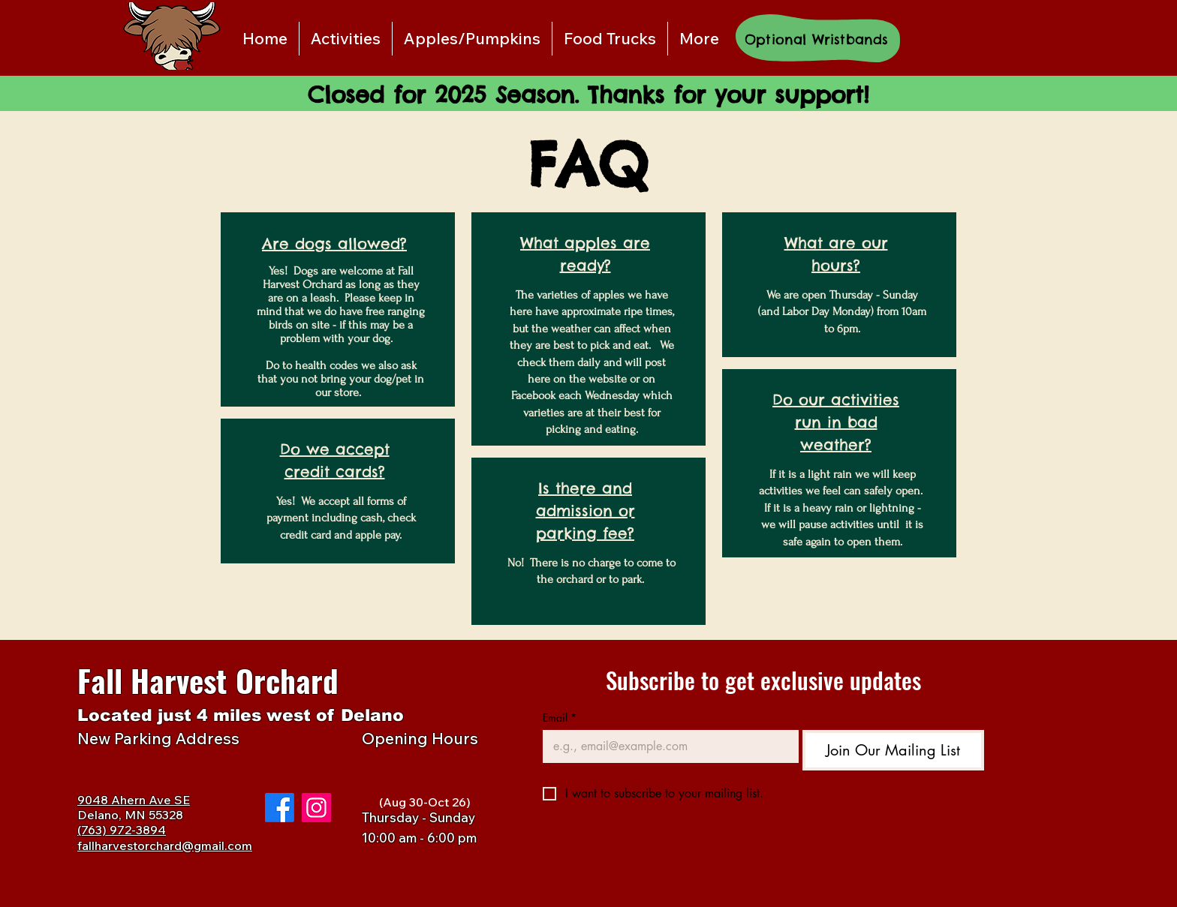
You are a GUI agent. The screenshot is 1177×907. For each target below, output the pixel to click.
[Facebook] (279, 807)
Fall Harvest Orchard (208, 680)
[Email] (666, 746)
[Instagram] (316, 807)
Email (559, 717)
